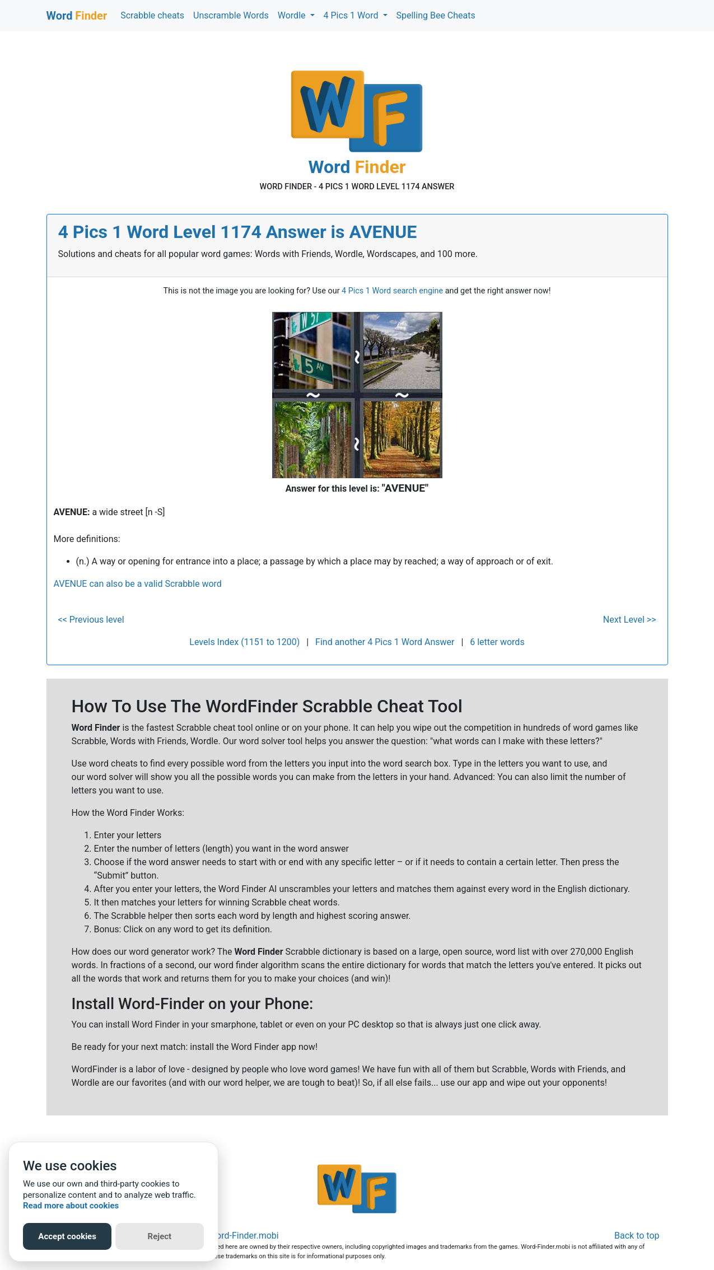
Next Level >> (629, 619)
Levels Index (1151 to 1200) (244, 642)
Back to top (636, 1235)
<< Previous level (91, 619)
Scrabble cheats (152, 15)
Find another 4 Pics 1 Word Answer (384, 642)
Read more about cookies (71, 1206)
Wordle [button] (293, 15)
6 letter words (497, 642)
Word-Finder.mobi (243, 1235)
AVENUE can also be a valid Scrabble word (138, 583)
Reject (160, 1236)
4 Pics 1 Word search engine (392, 291)
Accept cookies (67, 1236)
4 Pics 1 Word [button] (352, 15)
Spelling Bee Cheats (435, 15)
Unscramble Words (231, 15)
